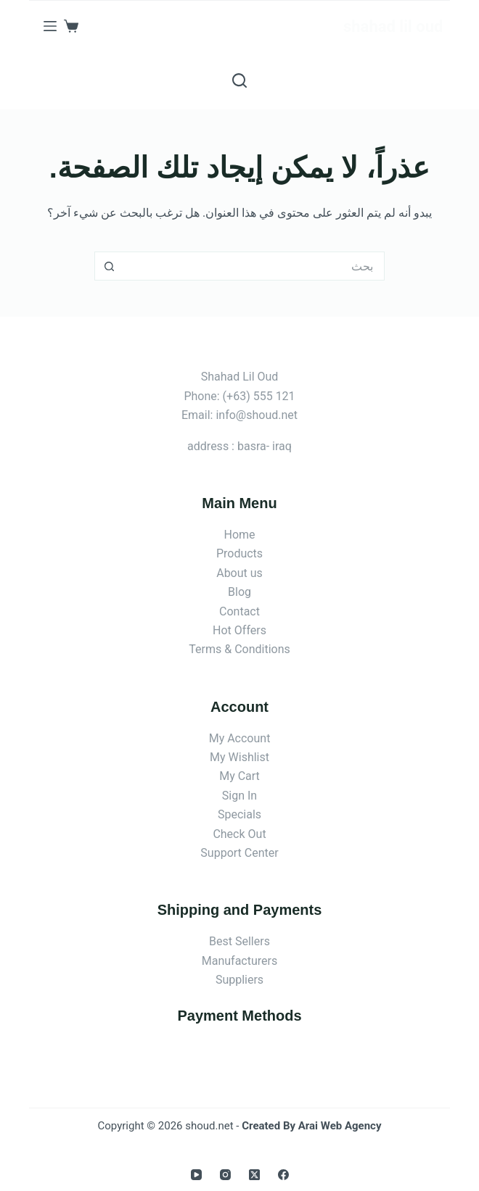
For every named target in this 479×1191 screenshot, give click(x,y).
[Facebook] (283, 1174)
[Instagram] (225, 1174)
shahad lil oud (393, 26)
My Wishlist (239, 757)
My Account (240, 738)
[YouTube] (196, 1174)
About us (239, 573)
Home (239, 534)
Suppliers (239, 980)
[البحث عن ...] (254, 266)
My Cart (239, 776)
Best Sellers (239, 941)
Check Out (239, 834)
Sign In (239, 795)
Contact (239, 611)
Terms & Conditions (239, 649)
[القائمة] (50, 26)
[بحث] (239, 80)
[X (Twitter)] (254, 1174)
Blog (239, 592)
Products (239, 553)
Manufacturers (239, 961)
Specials (239, 814)
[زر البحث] (108, 266)
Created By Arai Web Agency (311, 1125)
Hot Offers (239, 630)
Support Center (239, 853)
